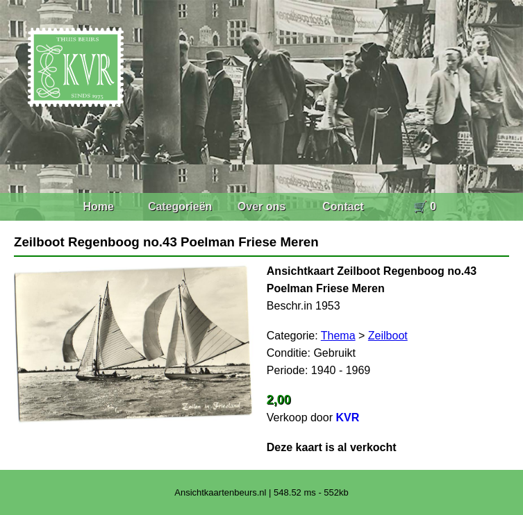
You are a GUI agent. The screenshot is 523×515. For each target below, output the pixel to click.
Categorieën (180, 206)
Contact (343, 206)
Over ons (261, 206)
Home (98, 206)
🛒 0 (424, 206)
